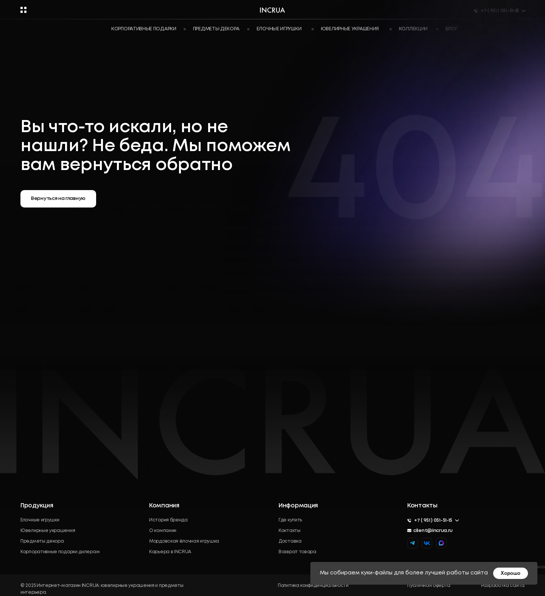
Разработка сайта (503, 586)
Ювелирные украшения (47, 531)
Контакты (290, 531)
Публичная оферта (428, 586)
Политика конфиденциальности (313, 586)
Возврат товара (297, 552)
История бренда (168, 520)
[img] (441, 543)
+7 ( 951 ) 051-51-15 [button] (433, 520)
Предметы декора (42, 541)
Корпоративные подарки (143, 29)
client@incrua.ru (433, 531)
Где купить (290, 520)
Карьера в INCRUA (170, 552)
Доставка (290, 541)
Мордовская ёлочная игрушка (184, 541)
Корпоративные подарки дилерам (60, 552)
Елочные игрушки (39, 520)
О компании (162, 531)
